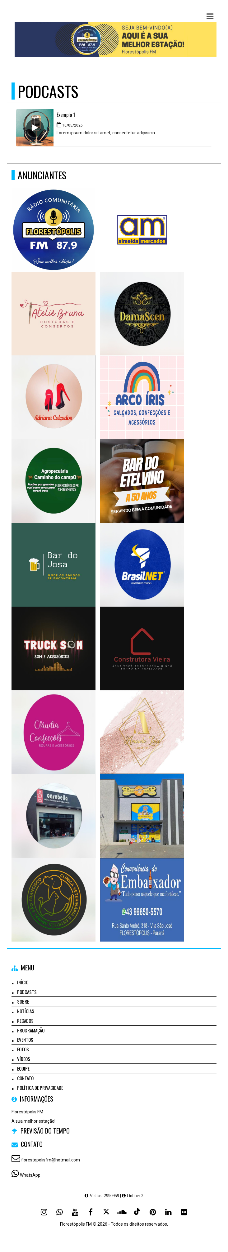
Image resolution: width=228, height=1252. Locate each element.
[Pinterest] (152, 1212)
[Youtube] (74, 1212)
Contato (25, 1078)
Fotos (23, 1049)
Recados (25, 1020)
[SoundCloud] (121, 1212)
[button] (209, 16)
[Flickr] (183, 1212)
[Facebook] (90, 1212)
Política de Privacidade (40, 1087)
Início (22, 982)
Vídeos (23, 1058)
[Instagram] (43, 1212)
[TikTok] (137, 1212)
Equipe (23, 1068)
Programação (30, 1030)
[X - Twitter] (106, 1212)
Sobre (23, 1001)
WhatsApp (30, 1175)
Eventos (25, 1039)
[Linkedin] (168, 1212)
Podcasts (27, 991)
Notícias (25, 1011)
